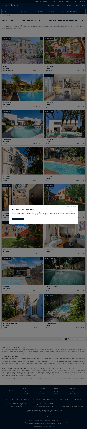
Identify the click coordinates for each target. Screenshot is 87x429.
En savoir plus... (49, 215)
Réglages (31, 219)
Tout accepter (18, 219)
